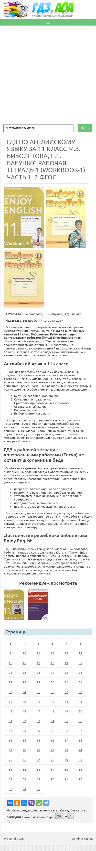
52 (24, 721)
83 (38, 769)
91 (66, 779)
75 (10, 760)
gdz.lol (11, 838)
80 (80, 760)
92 (80, 779)
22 (24, 672)
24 (52, 672)
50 (80, 711)
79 (66, 760)
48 (52, 711)
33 (10, 692)
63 (10, 740)
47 (38, 711)
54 (52, 721)
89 (38, 779)
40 (24, 701)
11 (38, 653)
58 (24, 731)
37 (66, 692)
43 (66, 701)
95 (38, 789)
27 (10, 682)
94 (24, 789)
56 (80, 721)
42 (52, 701)
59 (38, 731)
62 (80, 731)
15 (10, 663)
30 (52, 682)
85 (66, 769)
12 (52, 653)
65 (38, 740)
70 (24, 750)
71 (38, 750)
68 (80, 740)
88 (24, 779)
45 (10, 711)
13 (66, 653)
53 (38, 721)
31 (66, 682)
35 (38, 692)
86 (80, 769)
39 (10, 701)
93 (10, 789)
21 (10, 672)
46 (24, 711)
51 (10, 721)
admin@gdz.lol (82, 838)
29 (38, 682)
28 (24, 682)
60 (52, 731)
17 (38, 663)
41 (38, 701)
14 (80, 653)
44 (80, 701)
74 (80, 750)
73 (66, 750)
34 (24, 692)
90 (52, 779)
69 (10, 750)
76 (24, 760)
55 (66, 721)
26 (80, 672)
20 (80, 663)
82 (24, 769)
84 (52, 769)
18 (52, 663)
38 (80, 692)
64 (24, 740)
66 (52, 740)
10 (24, 653)
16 (24, 663)
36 (52, 692)
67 (66, 740)
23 (38, 672)
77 (38, 760)
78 (52, 760)
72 (52, 750)
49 (66, 711)
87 (10, 779)
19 (66, 663)
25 (66, 672)
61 (66, 731)
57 (10, 731)
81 (10, 769)
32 (80, 682)
